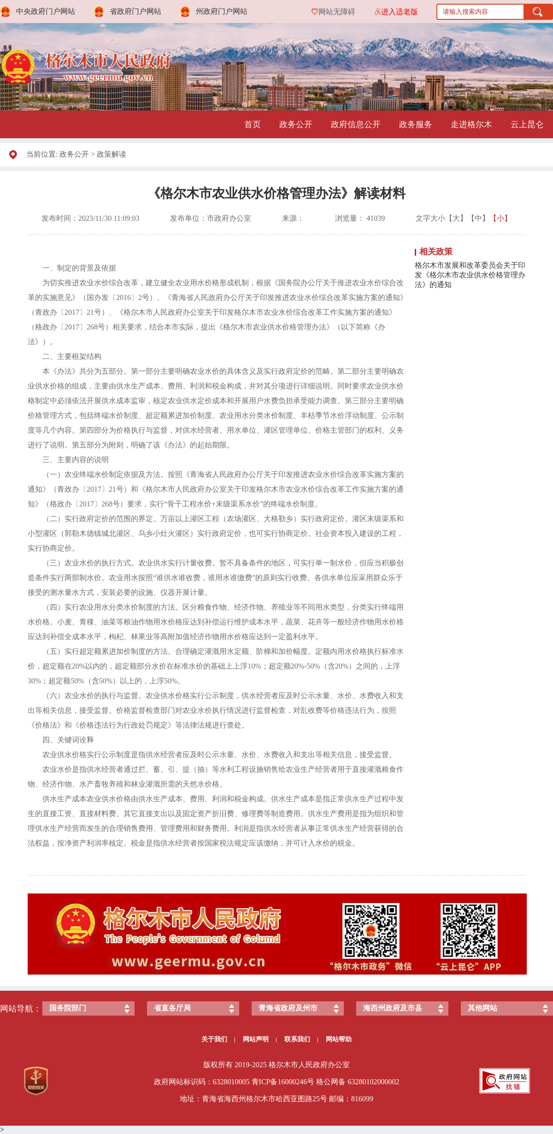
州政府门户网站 (221, 11)
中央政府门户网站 (45, 11)
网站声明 (259, 1039)
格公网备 (331, 1082)
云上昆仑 (527, 124)
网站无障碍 (336, 12)
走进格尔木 (471, 124)
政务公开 (295, 124)
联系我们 (301, 1039)
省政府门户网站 (135, 11)
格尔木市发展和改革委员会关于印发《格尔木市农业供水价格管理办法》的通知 (470, 274)
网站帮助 (339, 1039)
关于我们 (218, 1039)
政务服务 (415, 124)
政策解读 (111, 154)
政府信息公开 (356, 124)
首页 (252, 124)
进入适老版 (399, 12)
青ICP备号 (283, 1082)
